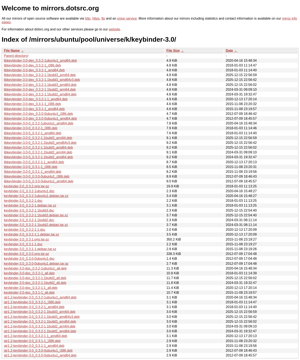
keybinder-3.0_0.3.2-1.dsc (23, 200)
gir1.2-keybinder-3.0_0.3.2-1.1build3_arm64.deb (39, 312)
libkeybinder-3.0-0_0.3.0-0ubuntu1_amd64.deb (38, 181)
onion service (127, 18)
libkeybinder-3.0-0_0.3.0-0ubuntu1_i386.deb (36, 176)
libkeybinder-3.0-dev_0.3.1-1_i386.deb (32, 104)
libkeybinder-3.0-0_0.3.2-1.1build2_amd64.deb (38, 157)
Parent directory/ (16, 56)
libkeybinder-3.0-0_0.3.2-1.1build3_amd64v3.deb (40, 142)
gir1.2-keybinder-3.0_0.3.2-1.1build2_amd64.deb (40, 331)
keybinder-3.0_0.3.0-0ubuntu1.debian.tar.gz (36, 263)
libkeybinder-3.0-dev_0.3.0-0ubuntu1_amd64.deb (40, 118)
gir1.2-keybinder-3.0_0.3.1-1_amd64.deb (34, 345)
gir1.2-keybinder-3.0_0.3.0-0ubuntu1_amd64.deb (40, 355)
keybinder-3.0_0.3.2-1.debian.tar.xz (30, 205)
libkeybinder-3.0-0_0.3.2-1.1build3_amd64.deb (38, 147)
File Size (173, 50)
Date (229, 50)
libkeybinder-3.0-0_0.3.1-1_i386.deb (30, 167)
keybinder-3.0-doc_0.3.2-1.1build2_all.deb (35, 283)
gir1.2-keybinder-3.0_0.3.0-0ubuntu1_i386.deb (38, 350)
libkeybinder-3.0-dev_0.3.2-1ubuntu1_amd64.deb (40, 60)
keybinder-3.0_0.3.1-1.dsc (23, 244)
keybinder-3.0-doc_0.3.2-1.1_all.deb (30, 288)
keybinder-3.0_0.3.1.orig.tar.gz (26, 239)
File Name (12, 50)
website (114, 29)
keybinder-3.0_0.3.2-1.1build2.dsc (29, 220)
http (87, 18)
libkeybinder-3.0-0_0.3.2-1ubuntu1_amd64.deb (38, 123)
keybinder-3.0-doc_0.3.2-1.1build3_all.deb (35, 278)
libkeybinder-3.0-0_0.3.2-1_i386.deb (30, 128)
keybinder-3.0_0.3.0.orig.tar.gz (26, 254)
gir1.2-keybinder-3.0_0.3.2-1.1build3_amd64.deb (40, 321)
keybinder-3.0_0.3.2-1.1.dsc (24, 229)
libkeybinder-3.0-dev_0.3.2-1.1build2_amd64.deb (40, 94)
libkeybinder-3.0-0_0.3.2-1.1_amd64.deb (34, 162)
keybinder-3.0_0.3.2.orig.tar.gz (26, 186)
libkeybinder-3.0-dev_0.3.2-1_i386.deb (32, 65)
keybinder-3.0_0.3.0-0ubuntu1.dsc (29, 258)
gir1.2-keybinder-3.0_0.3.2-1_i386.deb (32, 302)
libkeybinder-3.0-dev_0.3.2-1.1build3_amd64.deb (40, 85)
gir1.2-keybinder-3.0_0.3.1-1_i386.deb (32, 341)
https (96, 18)
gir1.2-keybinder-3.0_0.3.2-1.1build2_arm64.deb (39, 326)
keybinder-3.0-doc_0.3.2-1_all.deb (29, 273)
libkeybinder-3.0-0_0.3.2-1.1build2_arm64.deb (38, 152)
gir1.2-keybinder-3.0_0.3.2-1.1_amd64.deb (35, 336)
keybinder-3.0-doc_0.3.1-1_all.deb (29, 292)
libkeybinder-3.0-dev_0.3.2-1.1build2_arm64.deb (40, 89)
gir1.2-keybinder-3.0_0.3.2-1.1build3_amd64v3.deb (42, 317)
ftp (103, 18)
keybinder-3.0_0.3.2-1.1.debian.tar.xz (31, 234)
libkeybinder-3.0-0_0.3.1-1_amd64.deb (32, 171)
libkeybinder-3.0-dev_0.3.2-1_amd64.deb (34, 70)
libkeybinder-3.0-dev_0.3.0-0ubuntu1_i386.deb (38, 113)
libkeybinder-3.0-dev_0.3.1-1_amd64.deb (34, 109)
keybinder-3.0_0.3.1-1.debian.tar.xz (30, 249)
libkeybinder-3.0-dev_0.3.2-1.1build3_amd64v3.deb (42, 80)
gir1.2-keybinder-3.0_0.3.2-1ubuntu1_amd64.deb (40, 297)
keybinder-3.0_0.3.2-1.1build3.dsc (29, 210)
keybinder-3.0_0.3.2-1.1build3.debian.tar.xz (36, 215)
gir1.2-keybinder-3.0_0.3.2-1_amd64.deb (34, 307)
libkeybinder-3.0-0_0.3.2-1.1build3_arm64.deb (38, 138)
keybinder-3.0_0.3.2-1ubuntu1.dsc (29, 191)
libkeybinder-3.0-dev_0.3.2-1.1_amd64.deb (36, 99)
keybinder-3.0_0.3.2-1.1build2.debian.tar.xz (36, 225)
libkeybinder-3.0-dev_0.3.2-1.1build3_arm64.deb (40, 75)
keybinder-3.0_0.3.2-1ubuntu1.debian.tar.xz (36, 196)
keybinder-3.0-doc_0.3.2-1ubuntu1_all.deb (35, 268)
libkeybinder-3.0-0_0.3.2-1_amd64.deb (32, 133)
